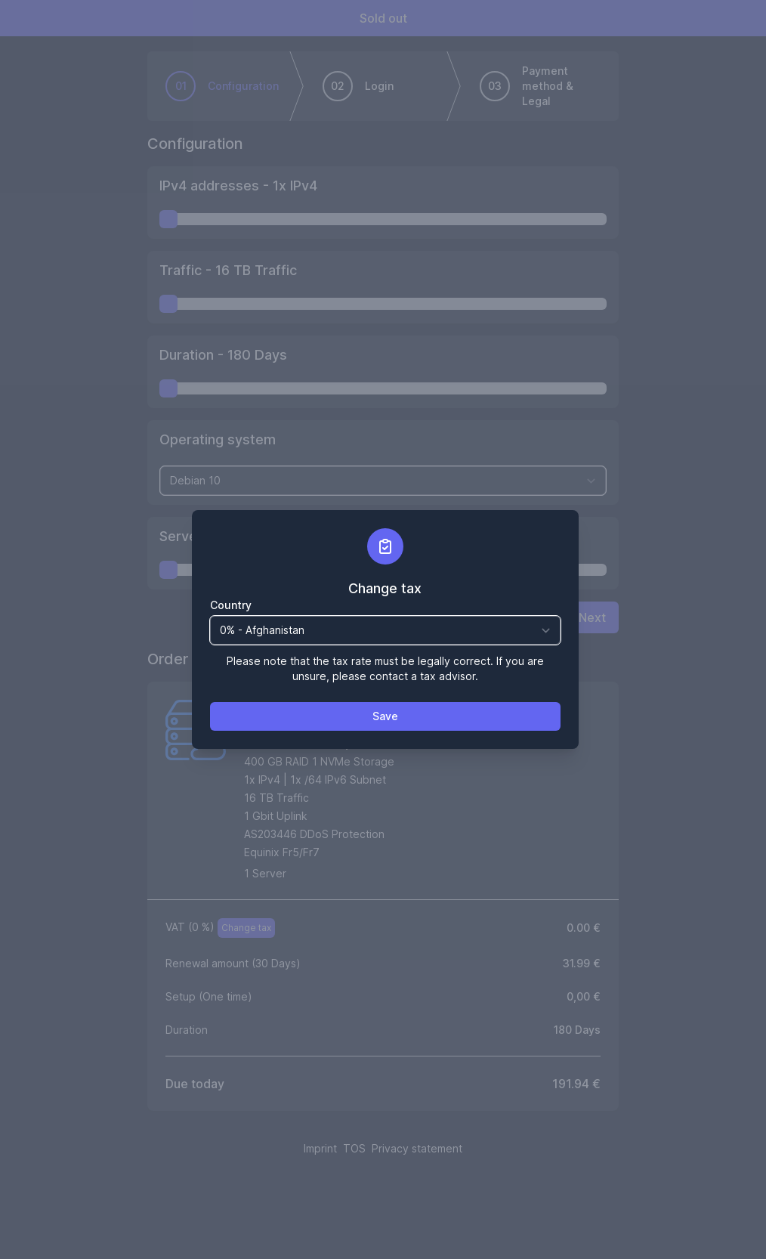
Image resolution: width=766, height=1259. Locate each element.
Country (231, 605)
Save (385, 716)
